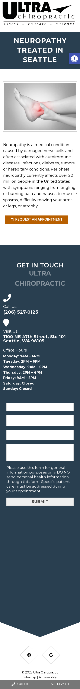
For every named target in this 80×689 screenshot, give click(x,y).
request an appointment (37, 220)
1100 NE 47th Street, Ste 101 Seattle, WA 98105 (34, 338)
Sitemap (29, 677)
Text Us (60, 684)
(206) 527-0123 (20, 312)
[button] (74, 58)
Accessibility (48, 677)
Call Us (20, 684)
